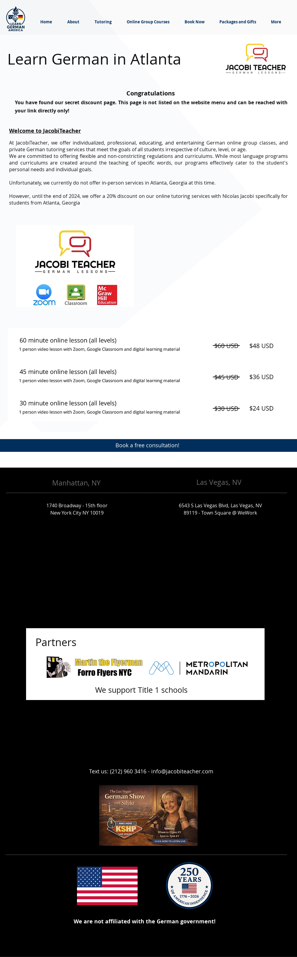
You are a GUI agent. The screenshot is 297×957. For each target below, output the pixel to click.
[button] (75, 266)
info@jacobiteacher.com (182, 771)
